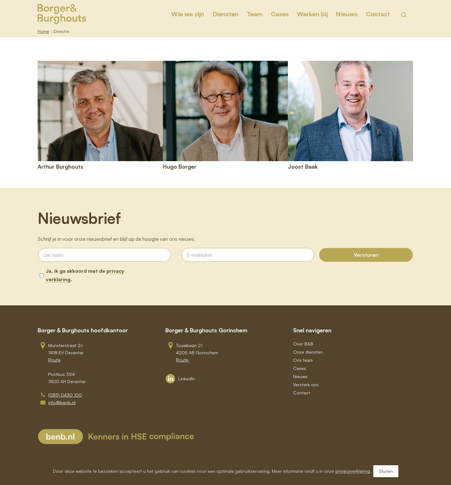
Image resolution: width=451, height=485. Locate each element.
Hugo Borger (179, 166)
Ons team (303, 360)
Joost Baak (303, 166)
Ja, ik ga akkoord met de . (85, 275)
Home (43, 31)
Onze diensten (308, 352)
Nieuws (300, 376)
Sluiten (386, 471)
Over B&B (303, 343)
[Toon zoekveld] (403, 14)
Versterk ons (306, 384)
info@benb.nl (61, 402)
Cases (299, 368)
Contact (301, 392)
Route (54, 359)
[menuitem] (187, 14)
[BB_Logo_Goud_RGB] (62, 14)
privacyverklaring (352, 471)
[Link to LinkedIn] (180, 378)
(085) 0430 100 (65, 395)
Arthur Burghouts (60, 166)
